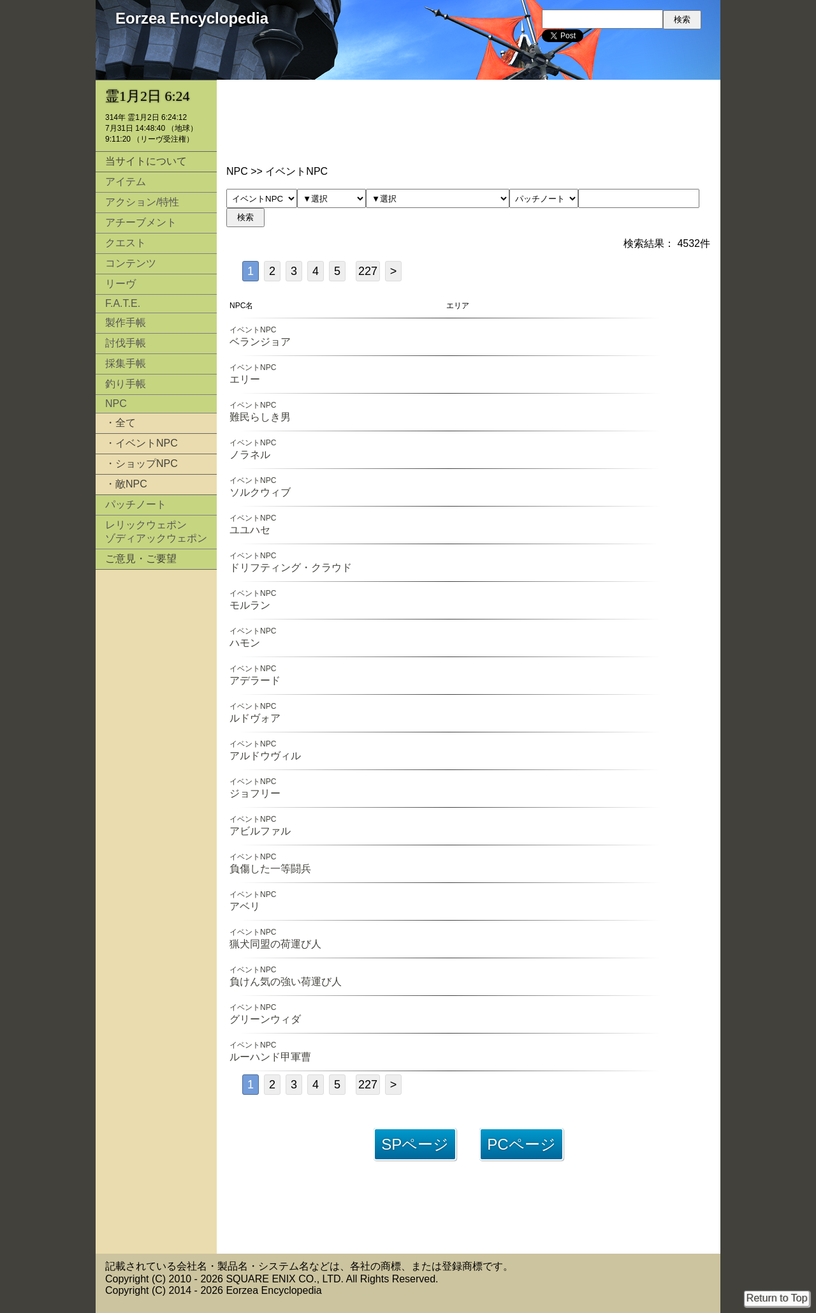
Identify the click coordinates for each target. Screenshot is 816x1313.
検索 (245, 217)
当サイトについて (146, 161)
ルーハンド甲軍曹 (270, 1056)
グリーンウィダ (265, 1019)
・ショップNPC (141, 463)
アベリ (244, 906)
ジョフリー (254, 793)
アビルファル (260, 831)
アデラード (254, 680)
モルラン (249, 605)
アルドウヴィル (265, 755)
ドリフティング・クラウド (290, 567)
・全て (120, 422)
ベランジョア (260, 341)
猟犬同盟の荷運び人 (275, 943)
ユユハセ (249, 529)
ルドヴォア (254, 718)
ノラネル (249, 454)
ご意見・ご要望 (141, 558)
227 (367, 271)
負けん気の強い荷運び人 (285, 981)
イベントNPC (252, 329)
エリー (244, 379)
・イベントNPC (141, 443)
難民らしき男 (260, 417)
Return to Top (777, 1298)
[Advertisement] (156, 770)
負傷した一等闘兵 (270, 868)
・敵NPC (126, 483)
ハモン (244, 642)
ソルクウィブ (260, 492)
